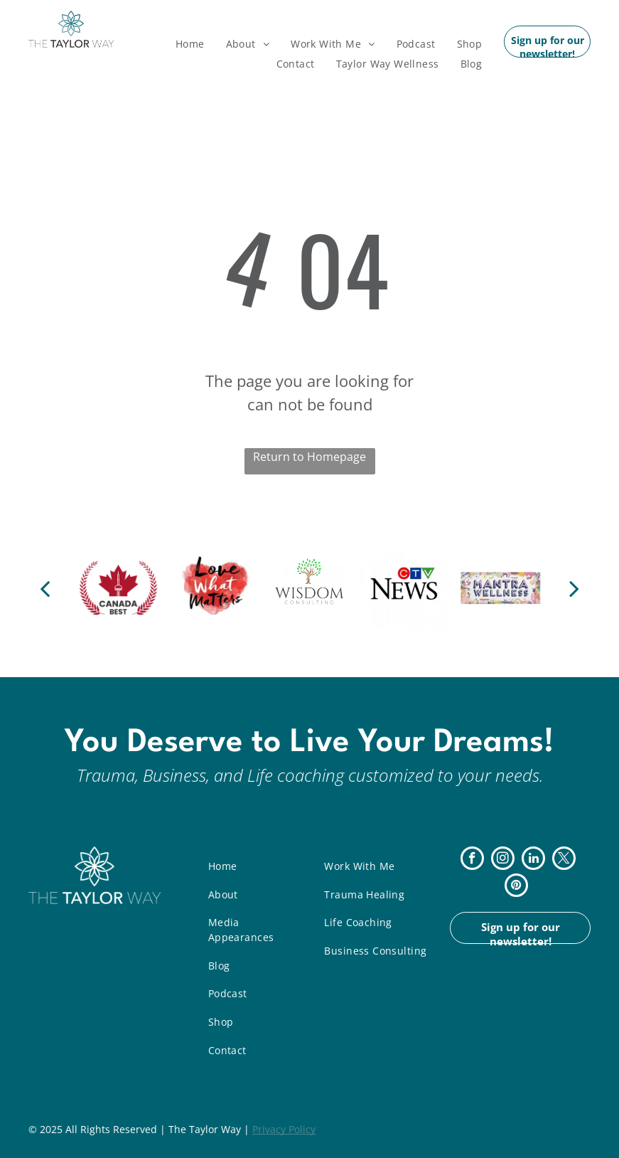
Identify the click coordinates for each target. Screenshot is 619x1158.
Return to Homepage (309, 456)
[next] (574, 588)
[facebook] (472, 859)
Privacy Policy (284, 1129)
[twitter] (564, 859)
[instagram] (503, 859)
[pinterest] (516, 887)
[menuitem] (190, 43)
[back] (44, 588)
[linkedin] (533, 859)
